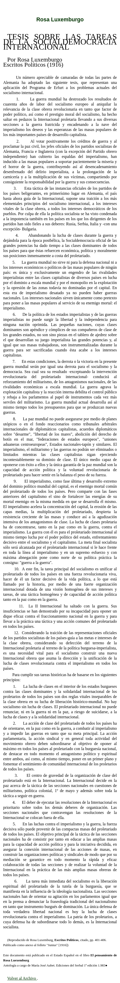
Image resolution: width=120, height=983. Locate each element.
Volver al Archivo (22, 978)
